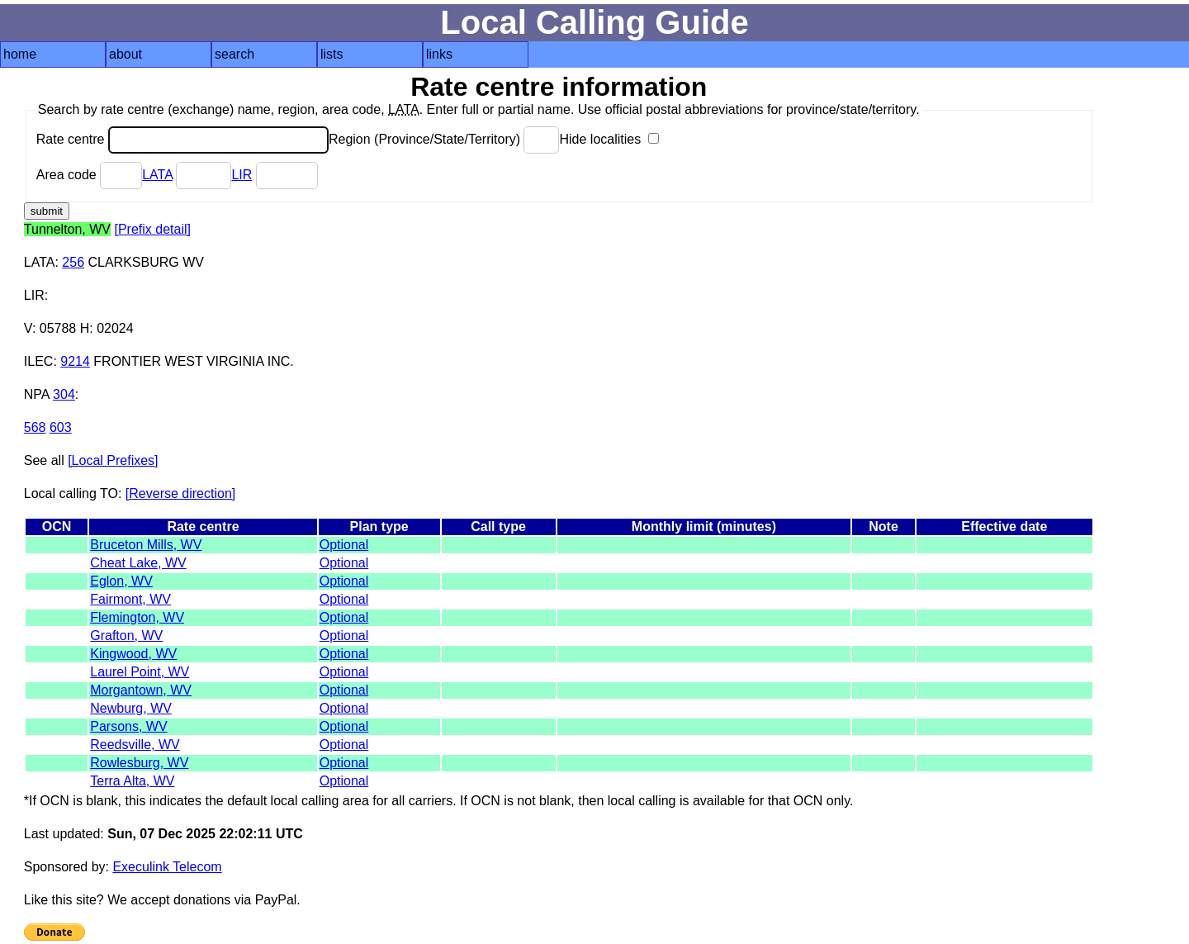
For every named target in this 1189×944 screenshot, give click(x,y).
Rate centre (182, 139)
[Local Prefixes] (113, 460)
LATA (157, 175)
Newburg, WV (131, 708)
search (234, 54)
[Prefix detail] (152, 229)
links (439, 54)
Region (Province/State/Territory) (444, 139)
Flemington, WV (137, 617)
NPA (37, 394)
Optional (344, 545)
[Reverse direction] (180, 493)
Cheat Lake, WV (138, 563)
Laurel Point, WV (139, 672)
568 (35, 427)
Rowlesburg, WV (139, 763)
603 (61, 427)
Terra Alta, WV (132, 781)
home (19, 54)
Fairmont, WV (130, 599)
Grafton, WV (126, 636)
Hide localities (608, 139)
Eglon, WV (121, 581)
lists (331, 54)
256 (73, 262)
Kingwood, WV (133, 654)
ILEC (39, 361)
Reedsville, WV (134, 745)
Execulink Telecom (166, 867)
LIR (241, 175)
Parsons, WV (128, 726)
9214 (75, 361)
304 (64, 394)
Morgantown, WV (141, 690)
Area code (89, 175)
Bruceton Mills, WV (145, 545)
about (125, 54)
